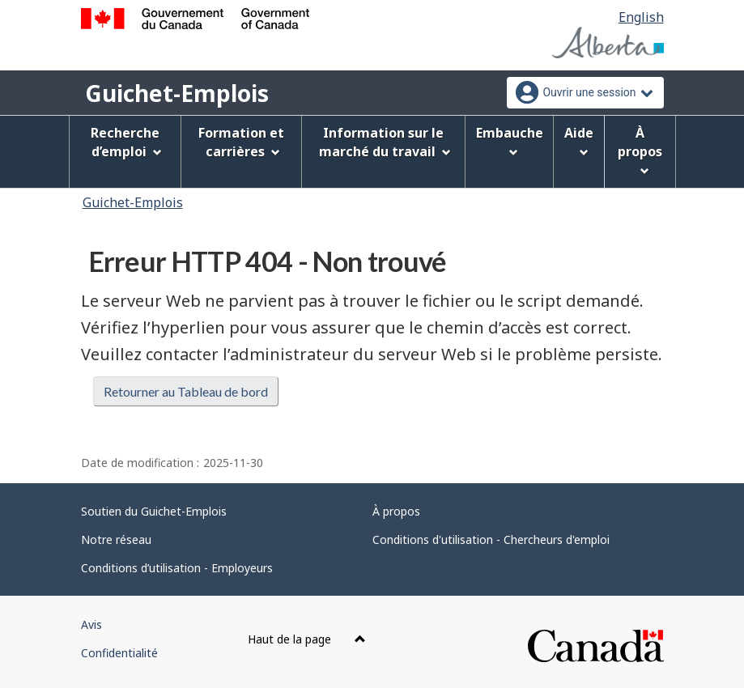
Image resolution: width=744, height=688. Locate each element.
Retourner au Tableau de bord (186, 391)
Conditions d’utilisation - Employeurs (177, 567)
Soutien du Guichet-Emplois (154, 511)
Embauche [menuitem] (509, 140)
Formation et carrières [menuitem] (241, 142)
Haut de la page (307, 639)
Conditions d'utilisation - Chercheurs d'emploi (491, 539)
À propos (396, 511)
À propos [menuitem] (640, 150)
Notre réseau (116, 539)
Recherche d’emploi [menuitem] (126, 142)
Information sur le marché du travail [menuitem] (385, 142)
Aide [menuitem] (578, 140)
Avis (91, 624)
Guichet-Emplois (177, 93)
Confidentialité (119, 652)
